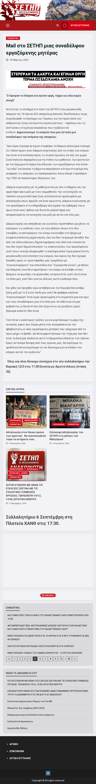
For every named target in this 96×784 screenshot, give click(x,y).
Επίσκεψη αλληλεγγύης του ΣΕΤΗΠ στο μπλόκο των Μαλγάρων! (66, 436)
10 (61, 659)
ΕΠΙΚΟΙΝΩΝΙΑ (17, 751)
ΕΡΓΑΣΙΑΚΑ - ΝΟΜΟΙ (19, 473)
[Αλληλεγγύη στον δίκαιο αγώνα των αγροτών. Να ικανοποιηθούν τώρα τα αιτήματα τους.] (26, 411)
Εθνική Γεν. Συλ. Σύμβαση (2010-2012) (26, 708)
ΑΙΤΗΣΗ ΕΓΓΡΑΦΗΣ (20, 758)
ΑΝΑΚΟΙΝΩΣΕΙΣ (31, 420)
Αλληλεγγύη (15, 420)
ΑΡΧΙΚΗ (14, 744)
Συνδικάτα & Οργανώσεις (20, 721)
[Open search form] (58, 25)
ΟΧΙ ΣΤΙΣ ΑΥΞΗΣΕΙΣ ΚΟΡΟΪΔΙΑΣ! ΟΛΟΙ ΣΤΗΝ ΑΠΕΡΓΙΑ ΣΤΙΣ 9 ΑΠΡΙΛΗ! (40, 646)
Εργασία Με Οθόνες (17, 728)
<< (9, 659)
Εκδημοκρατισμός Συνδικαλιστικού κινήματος (30, 715)
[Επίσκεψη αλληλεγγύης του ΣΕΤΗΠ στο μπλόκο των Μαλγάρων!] (70, 411)
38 (68, 659)
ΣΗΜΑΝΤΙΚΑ (13, 38)
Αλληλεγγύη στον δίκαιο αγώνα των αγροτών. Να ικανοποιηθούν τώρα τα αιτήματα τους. (26, 436)
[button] (7, 25)
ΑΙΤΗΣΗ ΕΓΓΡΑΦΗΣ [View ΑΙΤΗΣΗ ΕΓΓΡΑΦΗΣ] (75, 25)
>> (75, 659)
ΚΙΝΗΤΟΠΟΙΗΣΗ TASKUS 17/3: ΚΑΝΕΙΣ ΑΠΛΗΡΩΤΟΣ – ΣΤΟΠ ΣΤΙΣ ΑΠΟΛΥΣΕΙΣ (44, 653)
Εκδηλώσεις (32, 469)
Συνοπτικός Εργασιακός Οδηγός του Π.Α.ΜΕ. (30, 701)
